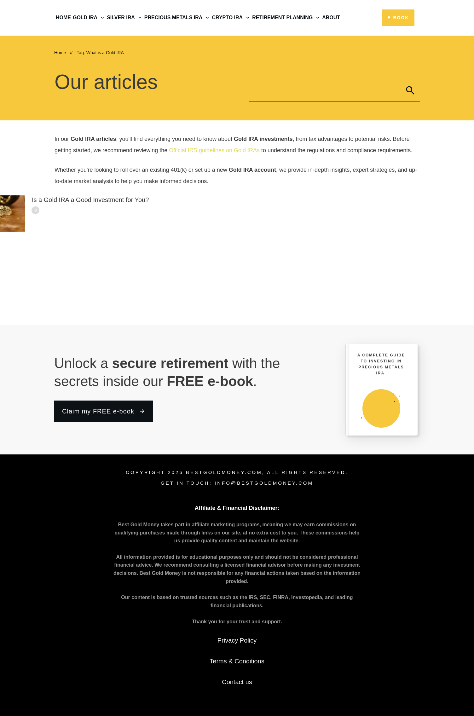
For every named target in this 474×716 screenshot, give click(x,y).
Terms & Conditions (237, 661)
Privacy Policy (237, 640)
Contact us (237, 681)
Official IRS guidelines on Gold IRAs (214, 150)
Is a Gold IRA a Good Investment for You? (90, 199)
